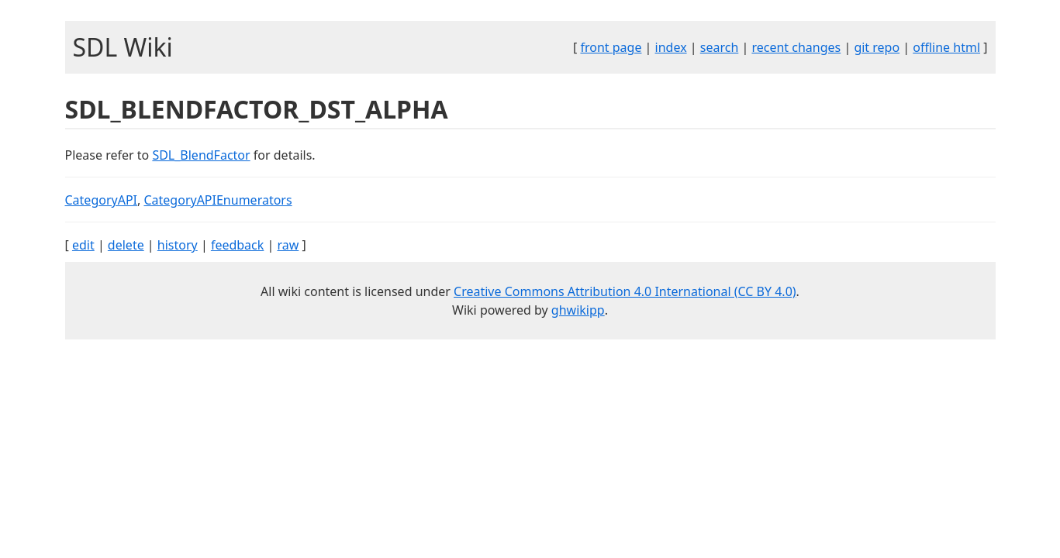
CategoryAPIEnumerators (217, 199)
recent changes (796, 47)
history (177, 244)
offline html (946, 47)
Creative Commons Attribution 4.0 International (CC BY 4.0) (625, 291)
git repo (876, 47)
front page (610, 47)
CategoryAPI (101, 199)
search (719, 47)
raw (288, 244)
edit (83, 244)
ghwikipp (578, 310)
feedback (237, 244)
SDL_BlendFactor (201, 155)
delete (126, 244)
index (671, 47)
